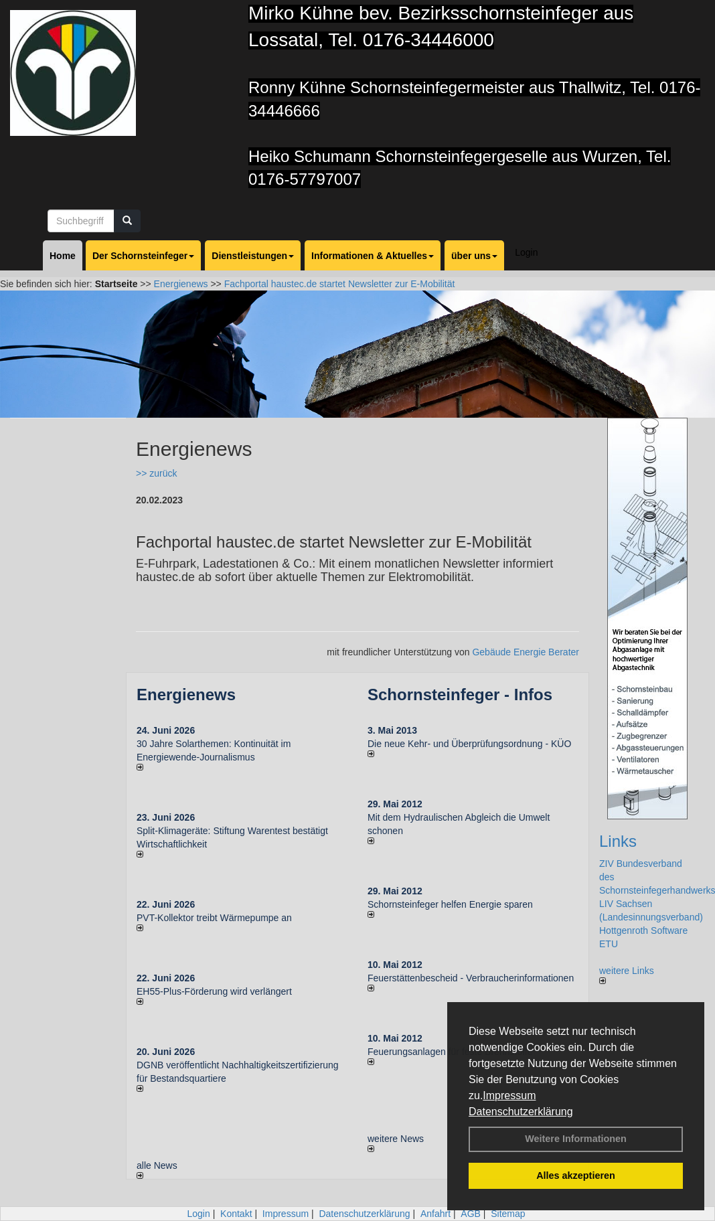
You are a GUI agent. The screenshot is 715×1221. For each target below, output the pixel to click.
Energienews (186, 694)
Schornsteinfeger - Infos (460, 694)
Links (618, 841)
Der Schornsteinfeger (143, 255)
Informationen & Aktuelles (372, 255)
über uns (474, 255)
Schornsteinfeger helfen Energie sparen (450, 904)
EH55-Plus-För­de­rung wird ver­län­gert (214, 991)
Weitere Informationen (576, 1138)
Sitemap (508, 1213)
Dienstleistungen (253, 255)
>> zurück (156, 473)
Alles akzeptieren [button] (575, 1175)
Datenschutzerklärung (521, 1111)
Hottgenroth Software (643, 930)
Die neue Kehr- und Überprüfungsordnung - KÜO (469, 743)
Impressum (509, 1095)
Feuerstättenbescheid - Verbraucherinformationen (471, 978)
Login (526, 252)
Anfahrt (435, 1213)
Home (63, 255)
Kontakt (236, 1213)
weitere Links (626, 974)
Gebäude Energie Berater (525, 652)
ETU (608, 944)
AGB (471, 1213)
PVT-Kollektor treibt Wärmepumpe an (214, 917)
